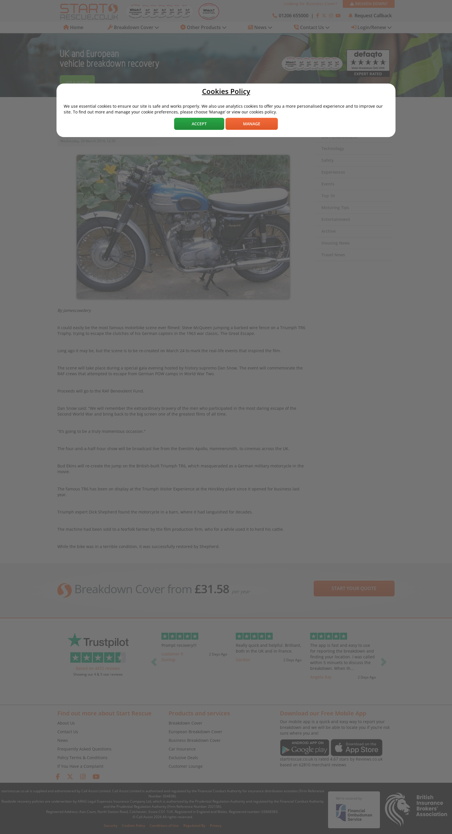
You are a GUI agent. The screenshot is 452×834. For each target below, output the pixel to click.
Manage (251, 123)
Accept (199, 123)
